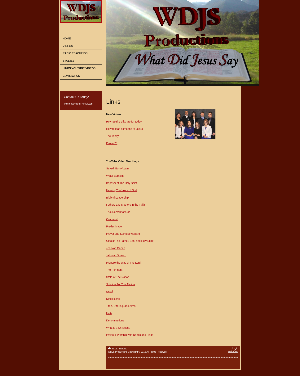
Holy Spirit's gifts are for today (124, 121)
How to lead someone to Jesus (124, 128)
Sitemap (123, 348)
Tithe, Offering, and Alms (120, 305)
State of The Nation (117, 277)
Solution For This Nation (120, 284)
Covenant (112, 219)
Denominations (115, 320)
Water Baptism (115, 175)
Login (235, 348)
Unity (109, 313)
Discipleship (113, 298)
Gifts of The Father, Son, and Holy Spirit (129, 240)
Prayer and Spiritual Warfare (123, 233)
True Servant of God (118, 211)
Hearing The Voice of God (121, 190)
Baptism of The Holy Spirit (121, 183)
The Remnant (114, 269)
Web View (233, 351)
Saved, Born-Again (117, 168)
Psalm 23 (111, 143)
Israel (109, 291)
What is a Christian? (118, 327)
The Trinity (112, 135)
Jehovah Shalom (116, 255)
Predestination (114, 226)
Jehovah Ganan (115, 248)
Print (112, 348)
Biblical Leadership (117, 197)
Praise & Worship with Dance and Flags (129, 334)
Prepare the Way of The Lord (123, 262)
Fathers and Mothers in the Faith (125, 204)
